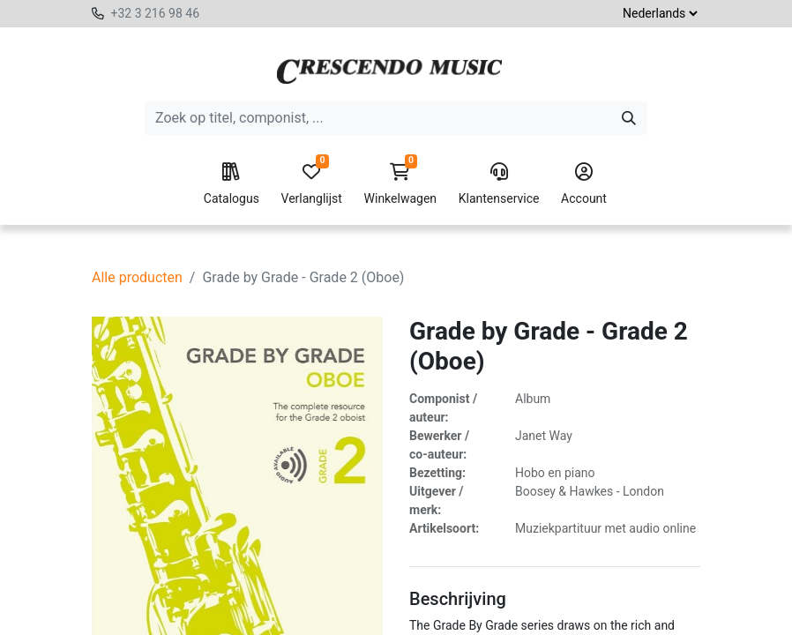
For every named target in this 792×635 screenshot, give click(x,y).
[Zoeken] (628, 118)
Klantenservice (499, 184)
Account (584, 184)
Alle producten (137, 277)
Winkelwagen (400, 184)
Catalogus (231, 184)
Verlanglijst (311, 184)
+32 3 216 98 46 (154, 13)
